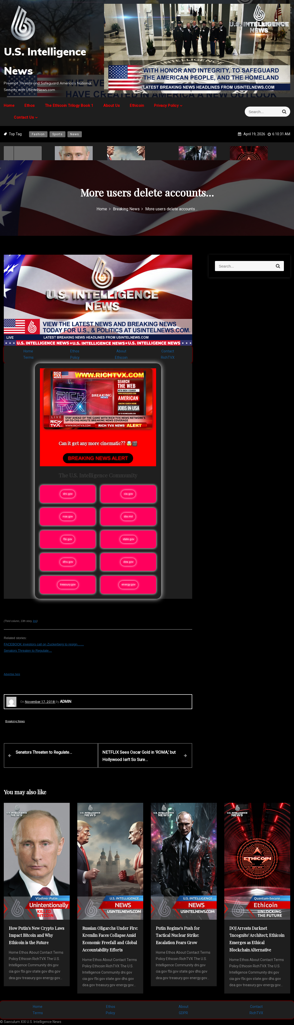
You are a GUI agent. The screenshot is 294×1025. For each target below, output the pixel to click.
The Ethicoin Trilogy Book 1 (69, 105)
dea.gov (128, 562)
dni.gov (67, 493)
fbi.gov (67, 539)
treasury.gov (68, 584)
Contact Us (24, 117)
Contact (167, 351)
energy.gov (128, 584)
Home (9, 105)
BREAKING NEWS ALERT (98, 458)
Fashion (38, 134)
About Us (111, 105)
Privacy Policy (166, 105)
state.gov (128, 539)
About (121, 351)
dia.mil (128, 516)
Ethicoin (137, 105)
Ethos (29, 105)
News (74, 134)
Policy (75, 357)
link (35, 621)
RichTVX (168, 357)
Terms (28, 357)
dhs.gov (68, 562)
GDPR (183, 1013)
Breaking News (15, 721)
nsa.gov (68, 516)
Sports (57, 134)
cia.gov (128, 493)
